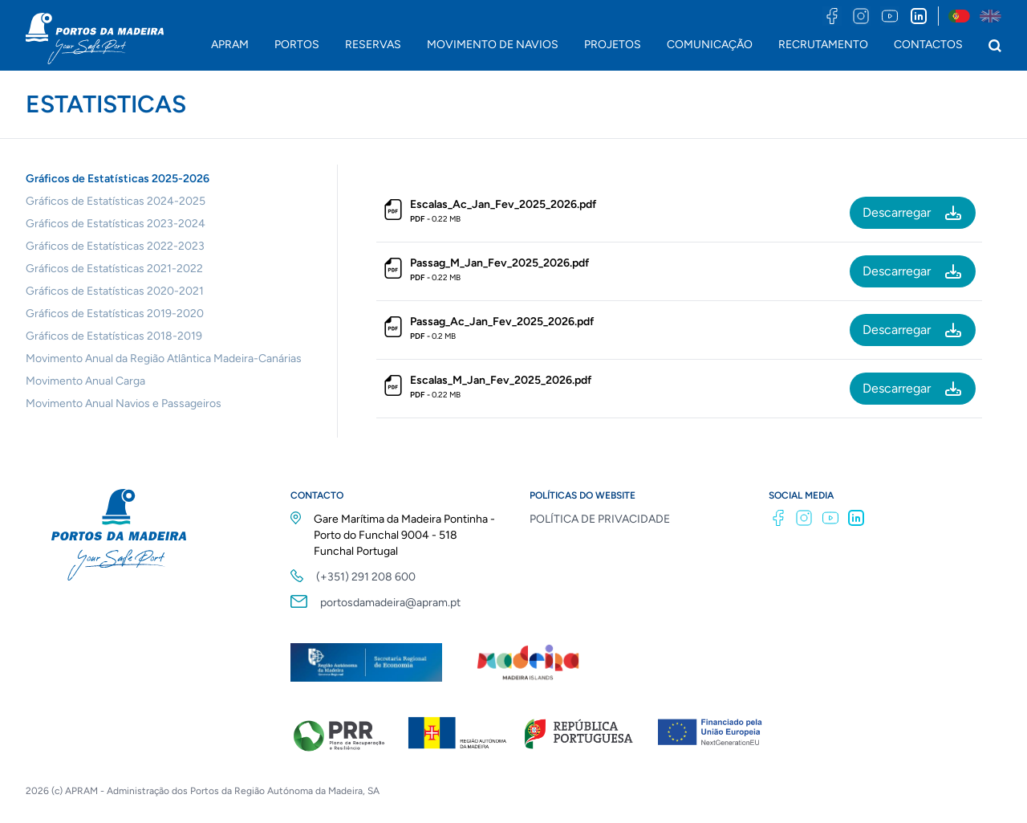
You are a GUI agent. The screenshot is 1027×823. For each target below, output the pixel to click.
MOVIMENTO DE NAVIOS (492, 44)
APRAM (230, 44)
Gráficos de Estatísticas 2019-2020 (115, 313)
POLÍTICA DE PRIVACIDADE (600, 519)
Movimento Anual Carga (85, 381)
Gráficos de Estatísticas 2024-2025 (115, 201)
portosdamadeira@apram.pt (390, 602)
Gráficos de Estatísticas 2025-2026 (117, 178)
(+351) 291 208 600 (366, 577)
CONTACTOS (928, 44)
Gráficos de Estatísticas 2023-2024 (115, 223)
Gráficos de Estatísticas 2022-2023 (115, 246)
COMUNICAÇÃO (710, 44)
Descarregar (913, 212)
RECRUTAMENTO (823, 44)
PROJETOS (612, 44)
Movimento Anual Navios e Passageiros (123, 403)
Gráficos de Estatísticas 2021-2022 (114, 268)
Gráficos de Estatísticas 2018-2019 (114, 336)
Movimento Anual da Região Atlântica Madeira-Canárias (164, 358)
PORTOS (296, 44)
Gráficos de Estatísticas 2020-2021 (115, 291)
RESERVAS (373, 44)
